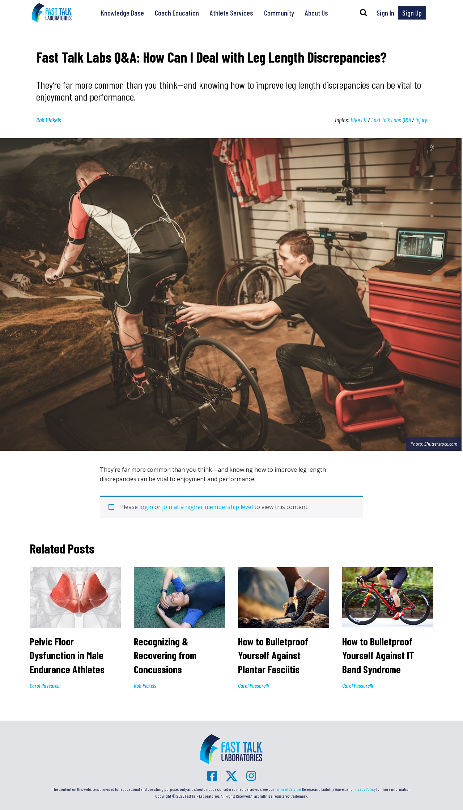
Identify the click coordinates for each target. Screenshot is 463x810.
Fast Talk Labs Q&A (391, 120)
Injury (421, 120)
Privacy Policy (364, 789)
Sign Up (412, 12)
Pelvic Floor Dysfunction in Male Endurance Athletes (67, 655)
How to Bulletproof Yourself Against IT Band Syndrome (378, 655)
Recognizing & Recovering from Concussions (165, 655)
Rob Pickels (48, 120)
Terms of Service (288, 789)
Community (279, 12)
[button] (363, 12)
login (146, 507)
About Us (316, 12)
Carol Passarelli (45, 685)
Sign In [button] (385, 12)
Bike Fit (359, 120)
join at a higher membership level (207, 507)
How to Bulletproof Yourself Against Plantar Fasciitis (273, 655)
